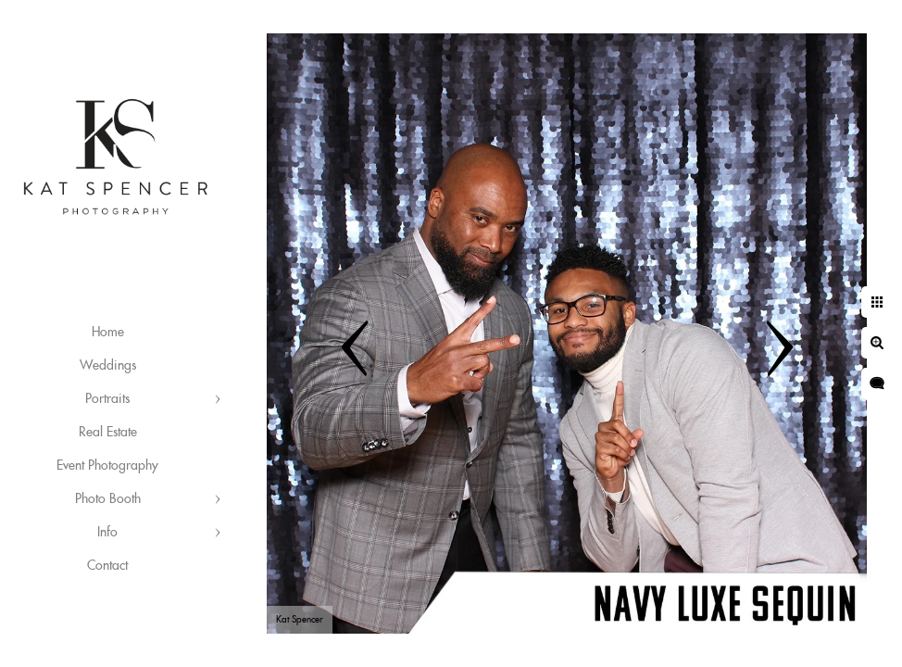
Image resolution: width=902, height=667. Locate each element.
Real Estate (108, 432)
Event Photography (107, 466)
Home (108, 332)
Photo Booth (108, 499)
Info (107, 532)
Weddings (108, 366)
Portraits (107, 399)
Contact (107, 566)
